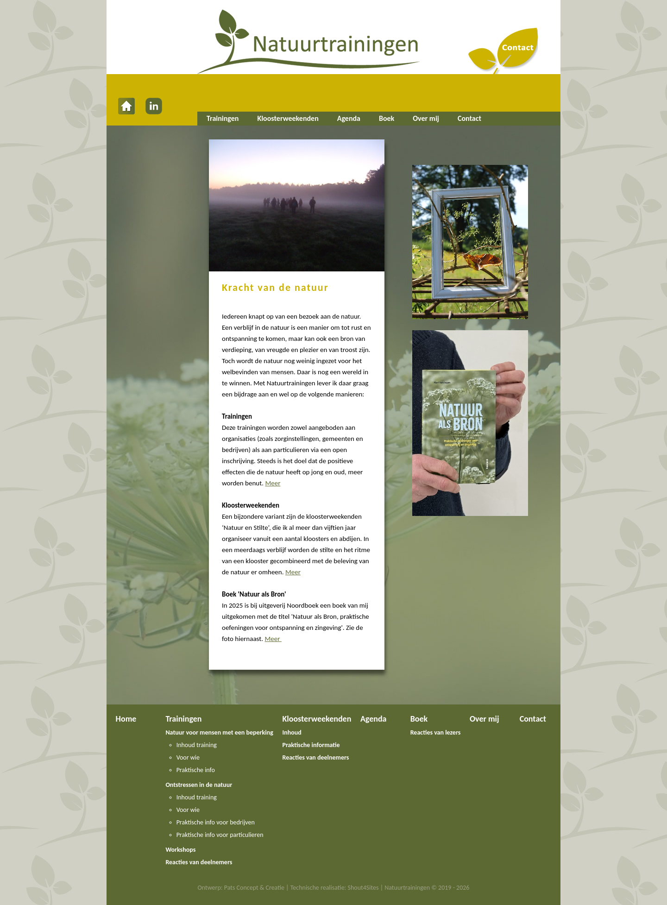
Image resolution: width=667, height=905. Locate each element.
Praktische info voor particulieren (220, 835)
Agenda (348, 118)
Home (126, 719)
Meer (272, 483)
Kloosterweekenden (287, 118)
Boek (386, 118)
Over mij (426, 118)
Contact (469, 118)
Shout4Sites (363, 888)
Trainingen (223, 118)
